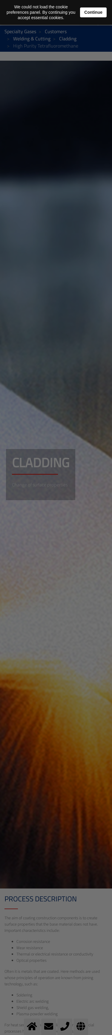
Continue (93, 12)
